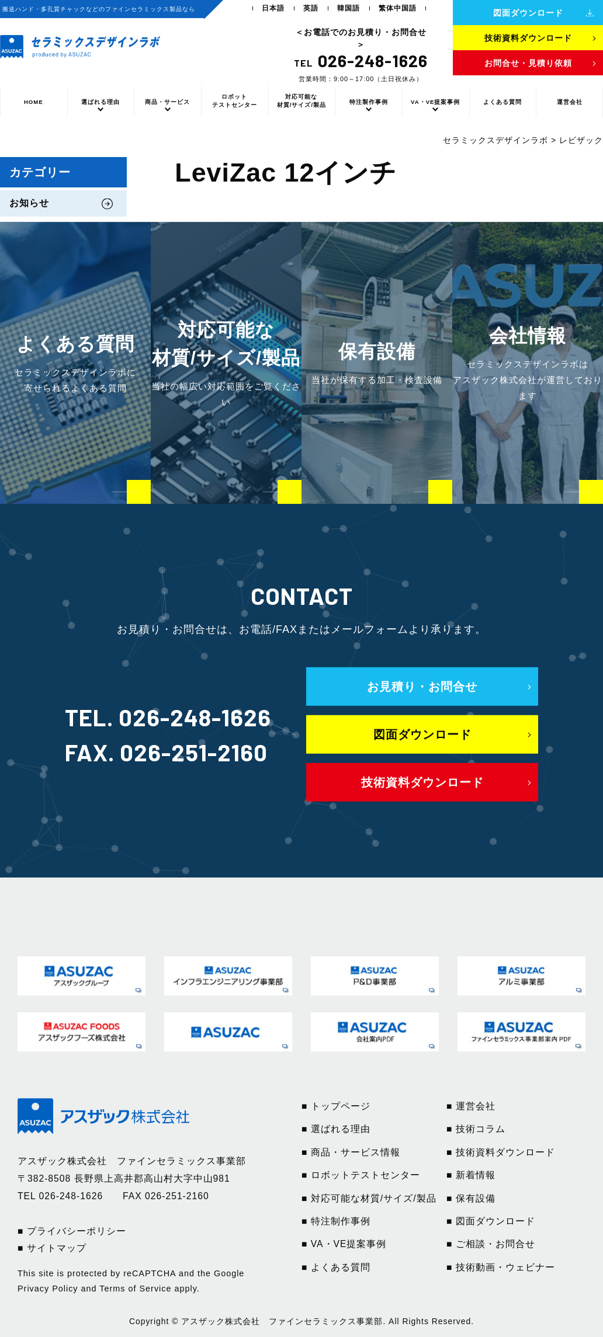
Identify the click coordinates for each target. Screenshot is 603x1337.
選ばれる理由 (100, 102)
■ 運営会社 (470, 1106)
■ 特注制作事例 (336, 1221)
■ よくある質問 (336, 1267)
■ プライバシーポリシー (72, 1231)
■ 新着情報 (470, 1175)
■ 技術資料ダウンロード (500, 1152)
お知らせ (29, 203)
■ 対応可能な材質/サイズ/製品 (369, 1198)
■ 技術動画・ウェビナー (500, 1267)
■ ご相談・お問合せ (490, 1244)
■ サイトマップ (52, 1248)
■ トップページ (336, 1106)
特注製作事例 (368, 102)
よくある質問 (502, 102)
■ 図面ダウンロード (490, 1221)
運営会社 (570, 102)
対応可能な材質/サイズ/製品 (301, 100)
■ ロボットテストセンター (361, 1175)
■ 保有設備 (470, 1198)
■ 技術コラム (475, 1129)
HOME (33, 102)
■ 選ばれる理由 (336, 1129)
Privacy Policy (48, 1288)
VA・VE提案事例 (435, 102)
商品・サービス (167, 102)
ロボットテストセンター (234, 100)
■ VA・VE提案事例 (344, 1244)
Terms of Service (135, 1288)
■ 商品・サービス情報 (351, 1152)
